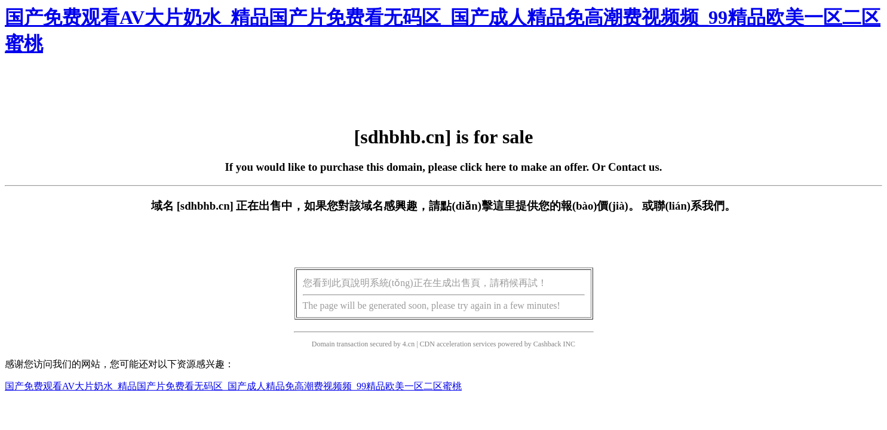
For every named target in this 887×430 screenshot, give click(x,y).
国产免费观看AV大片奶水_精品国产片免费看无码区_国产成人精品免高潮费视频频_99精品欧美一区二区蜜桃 (233, 386)
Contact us (633, 167)
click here (483, 167)
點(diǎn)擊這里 (477, 205)
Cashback (547, 344)
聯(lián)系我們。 (694, 205)
